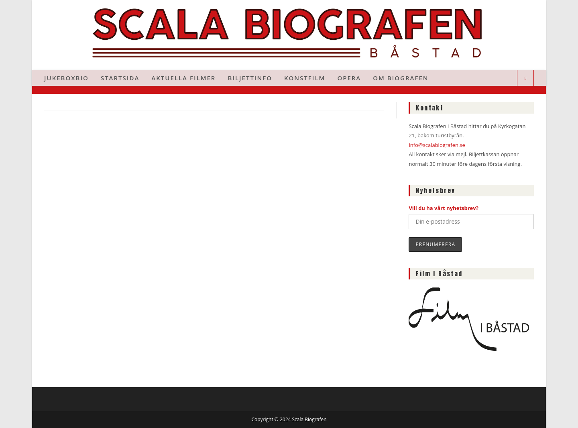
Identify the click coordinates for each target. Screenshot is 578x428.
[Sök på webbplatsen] (525, 78)
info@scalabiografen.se (437, 145)
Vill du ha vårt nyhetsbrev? (443, 208)
